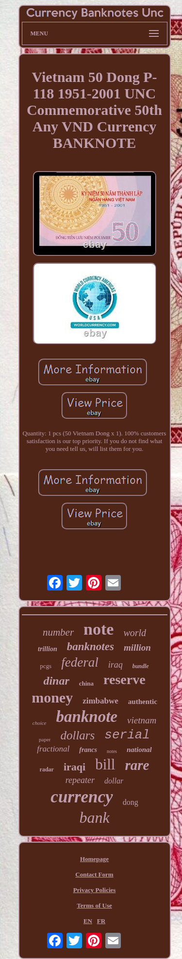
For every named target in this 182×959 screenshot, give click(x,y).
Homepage (94, 859)
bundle (140, 666)
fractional (53, 748)
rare (137, 765)
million (137, 647)
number (58, 632)
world (134, 632)
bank (94, 817)
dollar (113, 781)
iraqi (74, 767)
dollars (77, 735)
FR (101, 921)
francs (88, 749)
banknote (87, 716)
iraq (115, 665)
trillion (47, 649)
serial (127, 735)
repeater (80, 780)
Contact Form (94, 874)
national (139, 749)
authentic (142, 701)
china (86, 683)
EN (87, 921)
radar (47, 769)
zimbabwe (100, 700)
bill (105, 764)
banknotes (90, 646)
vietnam (141, 720)
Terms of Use (94, 905)
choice (40, 723)
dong (130, 802)
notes (112, 751)
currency (81, 796)
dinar (56, 680)
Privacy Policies (94, 890)
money (52, 697)
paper (44, 739)
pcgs (45, 666)
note (98, 629)
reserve (124, 679)
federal (79, 662)
